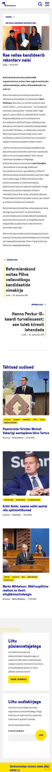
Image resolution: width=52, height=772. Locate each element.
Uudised (9, 17)
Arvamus (6, 437)
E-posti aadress (16, 730)
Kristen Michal (17, 437)
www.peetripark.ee (21, 245)
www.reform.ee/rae (16, 241)
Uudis (5, 64)
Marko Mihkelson (18, 599)
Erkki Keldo (16, 514)
